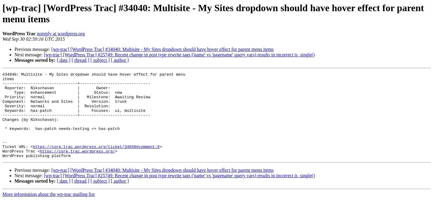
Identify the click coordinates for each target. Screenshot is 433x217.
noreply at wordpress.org (61, 33)
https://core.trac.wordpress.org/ (77, 167)
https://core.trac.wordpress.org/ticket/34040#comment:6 (96, 162)
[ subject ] (100, 60)
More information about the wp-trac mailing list (48, 211)
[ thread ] (80, 60)
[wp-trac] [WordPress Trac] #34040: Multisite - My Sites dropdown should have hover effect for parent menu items (162, 49)
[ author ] (120, 60)
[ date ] (63, 60)
